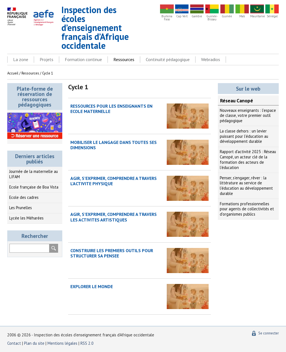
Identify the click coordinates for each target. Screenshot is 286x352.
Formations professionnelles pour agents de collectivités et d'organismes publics (247, 209)
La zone (20, 59)
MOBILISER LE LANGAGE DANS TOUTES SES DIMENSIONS (113, 144)
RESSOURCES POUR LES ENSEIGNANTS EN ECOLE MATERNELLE (111, 108)
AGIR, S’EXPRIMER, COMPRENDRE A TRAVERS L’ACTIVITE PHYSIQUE (113, 180)
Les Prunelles (20, 207)
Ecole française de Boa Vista (33, 187)
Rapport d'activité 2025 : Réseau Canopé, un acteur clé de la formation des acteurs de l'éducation (248, 159)
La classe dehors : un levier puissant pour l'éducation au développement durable (244, 136)
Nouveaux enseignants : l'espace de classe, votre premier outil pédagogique (248, 115)
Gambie (197, 16)
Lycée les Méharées (26, 218)
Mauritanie (257, 16)
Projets (46, 59)
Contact (14, 343)
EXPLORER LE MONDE (91, 286)
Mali (242, 16)
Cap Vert (182, 16)
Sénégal (272, 16)
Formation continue (83, 59)
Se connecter (268, 333)
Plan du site (35, 343)
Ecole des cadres (24, 197)
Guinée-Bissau (212, 18)
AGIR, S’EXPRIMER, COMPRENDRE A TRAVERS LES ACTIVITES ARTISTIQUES (113, 216)
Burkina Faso (166, 18)
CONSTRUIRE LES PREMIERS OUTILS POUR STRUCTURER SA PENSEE (111, 253)
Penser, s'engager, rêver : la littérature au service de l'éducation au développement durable (246, 185)
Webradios (210, 59)
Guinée (227, 16)
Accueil (12, 73)
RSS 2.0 (87, 343)
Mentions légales (62, 343)
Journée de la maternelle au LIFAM (33, 174)
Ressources (123, 59)
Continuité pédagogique (168, 59)
